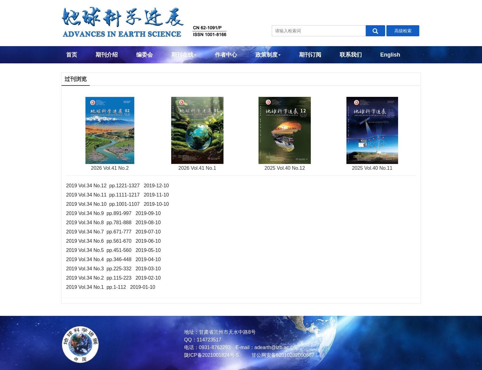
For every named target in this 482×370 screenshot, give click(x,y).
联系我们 (351, 55)
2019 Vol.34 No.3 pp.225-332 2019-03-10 (113, 268)
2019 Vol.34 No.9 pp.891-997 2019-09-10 (113, 213)
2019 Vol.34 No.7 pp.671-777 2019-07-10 (113, 231)
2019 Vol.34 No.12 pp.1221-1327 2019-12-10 (117, 185)
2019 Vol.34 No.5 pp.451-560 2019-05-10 (113, 250)
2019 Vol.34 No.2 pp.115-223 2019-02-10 (113, 277)
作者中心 (226, 55)
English (390, 55)
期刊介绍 (107, 55)
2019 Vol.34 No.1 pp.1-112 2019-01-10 (110, 287)
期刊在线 (183, 55)
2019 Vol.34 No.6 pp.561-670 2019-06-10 (113, 241)
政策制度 (268, 55)
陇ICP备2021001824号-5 (211, 355)
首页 (71, 55)
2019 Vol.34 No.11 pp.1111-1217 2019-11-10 (117, 194)
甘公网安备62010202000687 (282, 355)
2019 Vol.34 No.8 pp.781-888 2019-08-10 (113, 222)
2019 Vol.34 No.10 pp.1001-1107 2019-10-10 (117, 204)
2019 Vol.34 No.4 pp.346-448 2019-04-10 (113, 259)
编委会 (144, 55)
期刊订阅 (310, 55)
